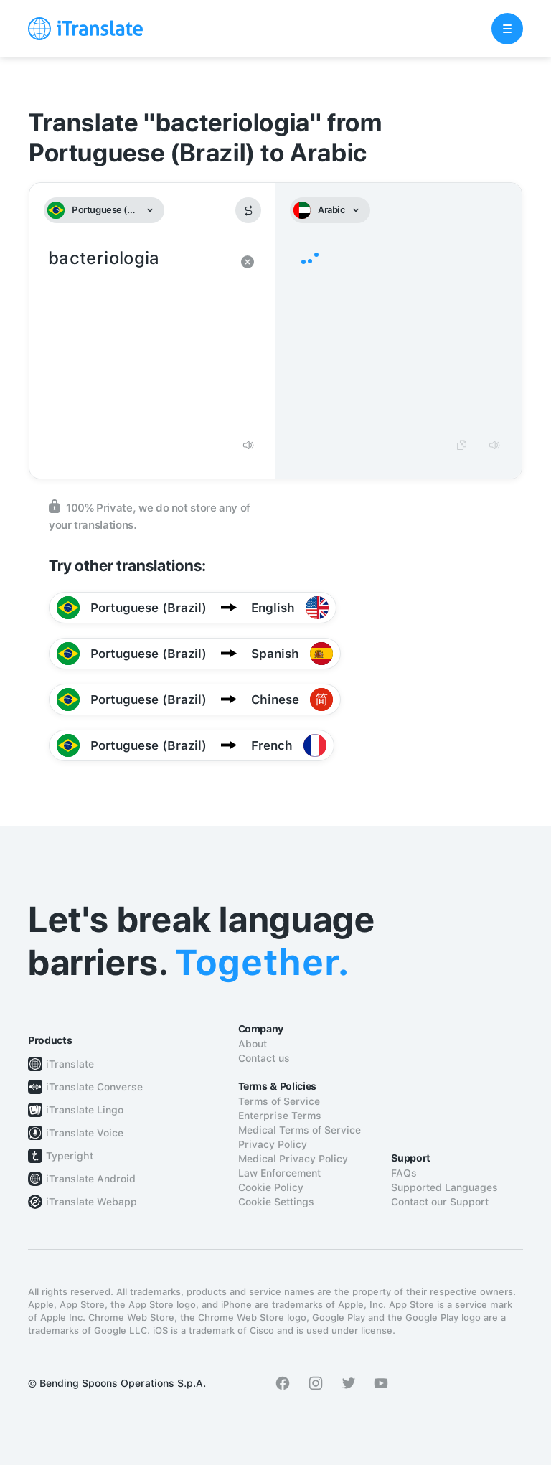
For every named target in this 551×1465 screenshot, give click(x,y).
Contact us (264, 1058)
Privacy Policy (272, 1144)
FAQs (404, 1173)
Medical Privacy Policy (293, 1158)
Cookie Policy (270, 1187)
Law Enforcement (279, 1173)
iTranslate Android (91, 1178)
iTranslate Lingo (84, 1110)
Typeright (69, 1156)
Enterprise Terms (279, 1115)
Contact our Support (440, 1201)
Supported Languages (444, 1187)
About (252, 1044)
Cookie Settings (276, 1201)
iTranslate (70, 1064)
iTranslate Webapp (91, 1201)
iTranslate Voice (84, 1133)
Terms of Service (279, 1101)
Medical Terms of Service (299, 1130)
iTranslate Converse (94, 1087)
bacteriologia (138, 337)
